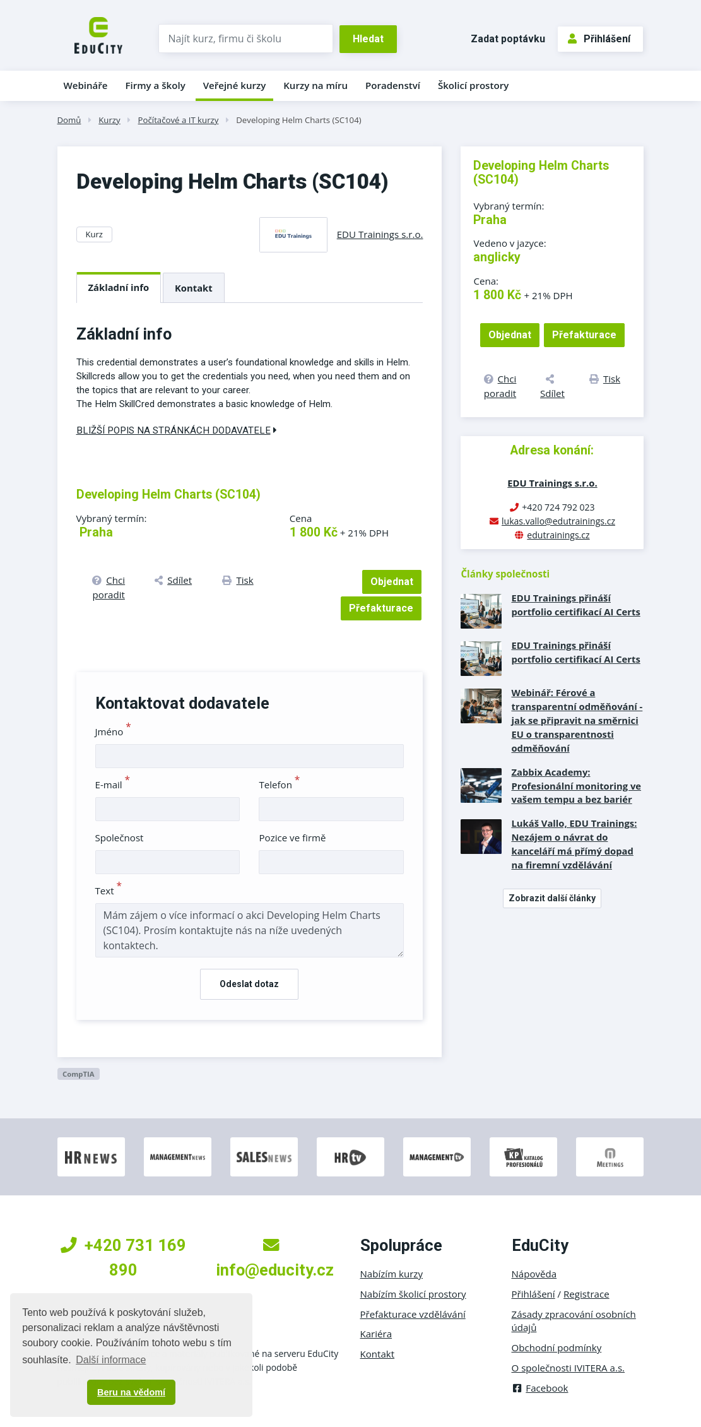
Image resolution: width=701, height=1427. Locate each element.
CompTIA (78, 1074)
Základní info (119, 287)
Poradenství (392, 85)
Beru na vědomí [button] (131, 1392)
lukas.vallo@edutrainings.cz (558, 521)
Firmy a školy (155, 85)
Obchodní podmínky (557, 1347)
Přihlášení (599, 39)
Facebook (540, 1388)
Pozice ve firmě (292, 837)
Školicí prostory (473, 85)
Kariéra (376, 1333)
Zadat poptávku (508, 39)
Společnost (119, 837)
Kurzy (109, 120)
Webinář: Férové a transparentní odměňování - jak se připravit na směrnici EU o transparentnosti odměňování (576, 720)
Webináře (86, 85)
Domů (69, 120)
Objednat (391, 582)
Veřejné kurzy (234, 85)
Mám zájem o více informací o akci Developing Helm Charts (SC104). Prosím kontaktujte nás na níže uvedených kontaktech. (249, 930)
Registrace (586, 1294)
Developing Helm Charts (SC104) (298, 120)
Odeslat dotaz (249, 984)
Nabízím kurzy (391, 1273)
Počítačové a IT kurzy (178, 120)
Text (108, 890)
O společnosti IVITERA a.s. (568, 1367)
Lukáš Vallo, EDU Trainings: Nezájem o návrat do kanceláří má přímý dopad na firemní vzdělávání (574, 844)
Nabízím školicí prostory (413, 1294)
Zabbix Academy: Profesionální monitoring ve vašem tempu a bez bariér (576, 786)
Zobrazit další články (552, 898)
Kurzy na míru (315, 85)
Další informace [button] (111, 1359)
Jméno (113, 731)
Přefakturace (381, 608)
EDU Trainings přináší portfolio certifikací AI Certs (575, 604)
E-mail (113, 784)
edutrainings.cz (558, 535)
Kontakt (194, 287)
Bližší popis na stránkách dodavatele (176, 430)
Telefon (279, 784)
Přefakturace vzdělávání (413, 1314)
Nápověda (534, 1273)
